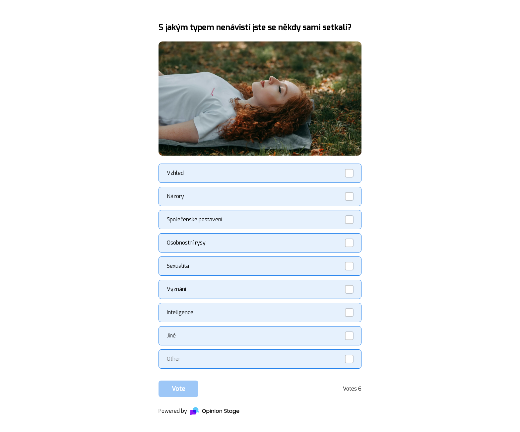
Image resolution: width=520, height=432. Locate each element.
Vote (178, 389)
